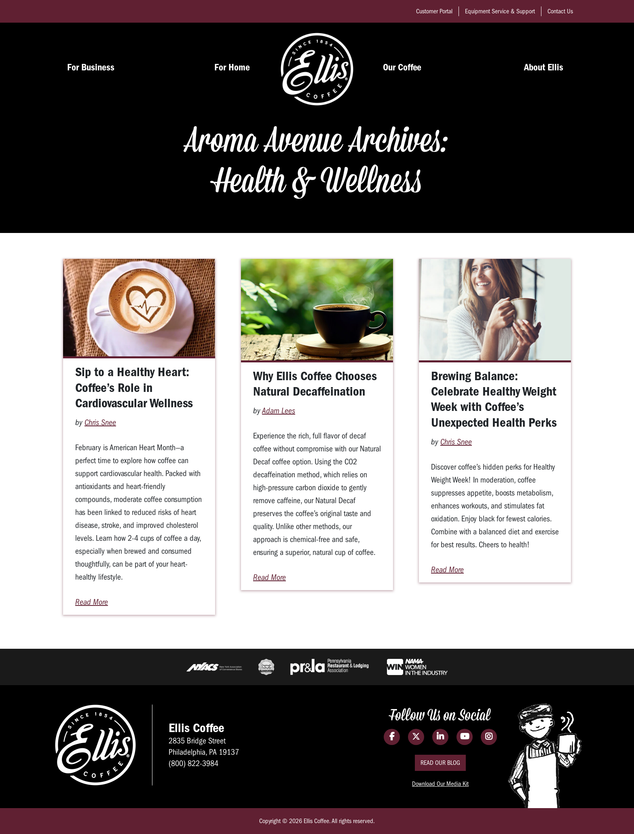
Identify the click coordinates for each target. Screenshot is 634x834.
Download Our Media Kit (440, 783)
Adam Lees (278, 410)
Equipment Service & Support (500, 11)
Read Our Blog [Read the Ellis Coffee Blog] (440, 762)
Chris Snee (100, 422)
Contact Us (560, 11)
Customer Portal (434, 11)
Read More (91, 602)
